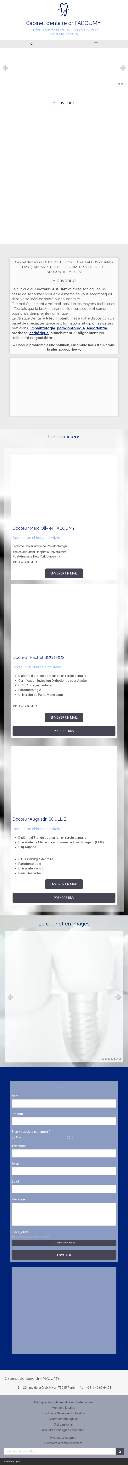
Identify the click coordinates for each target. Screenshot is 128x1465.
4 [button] (112, 1059)
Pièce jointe (30, 1234)
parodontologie (71, 328)
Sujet (15, 1181)
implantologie (43, 328)
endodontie (96, 328)
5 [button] (114, 1059)
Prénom (17, 1114)
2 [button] (122, 84)
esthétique (39, 333)
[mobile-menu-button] (96, 44)
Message (18, 1199)
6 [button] (117, 1059)
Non (74, 1137)
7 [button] (120, 1059)
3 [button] (125, 84)
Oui (18, 1137)
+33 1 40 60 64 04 (98, 1387)
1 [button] (119, 84)
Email (15, 1164)
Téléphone (19, 1146)
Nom (15, 1096)
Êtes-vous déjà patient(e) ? (31, 1132)
